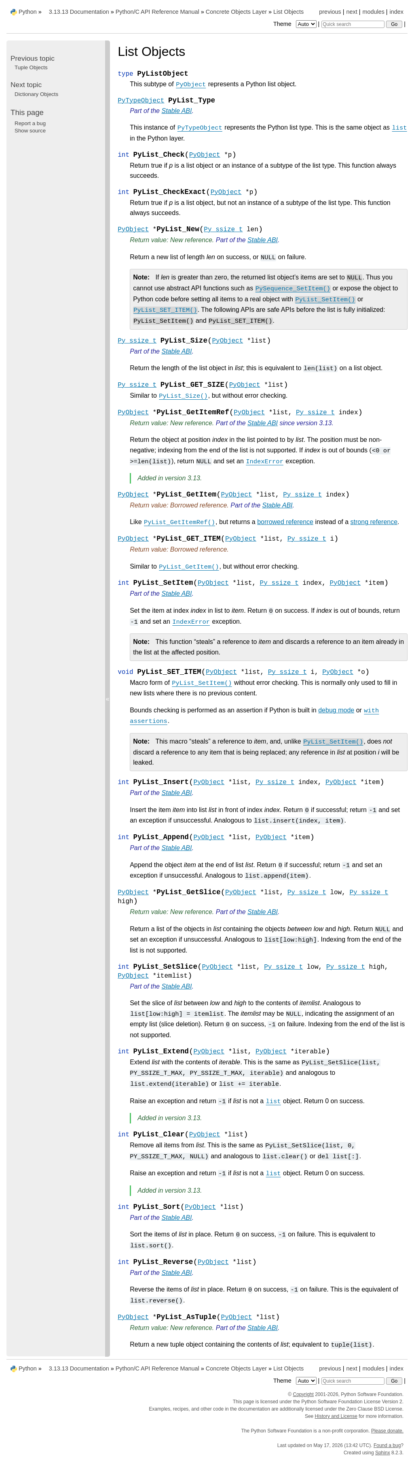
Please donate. (387, 1431)
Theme (295, 24)
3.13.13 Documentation (79, 12)
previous (330, 12)
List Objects (288, 12)
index (396, 12)
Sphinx (382, 1453)
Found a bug (387, 1445)
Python (28, 12)
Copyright (303, 1394)
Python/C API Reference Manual (157, 12)
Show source (30, 131)
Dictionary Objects (36, 94)
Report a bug (30, 123)
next (351, 12)
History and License (336, 1416)
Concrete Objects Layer (236, 12)
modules (373, 12)
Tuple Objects (31, 67)
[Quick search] (352, 24)
